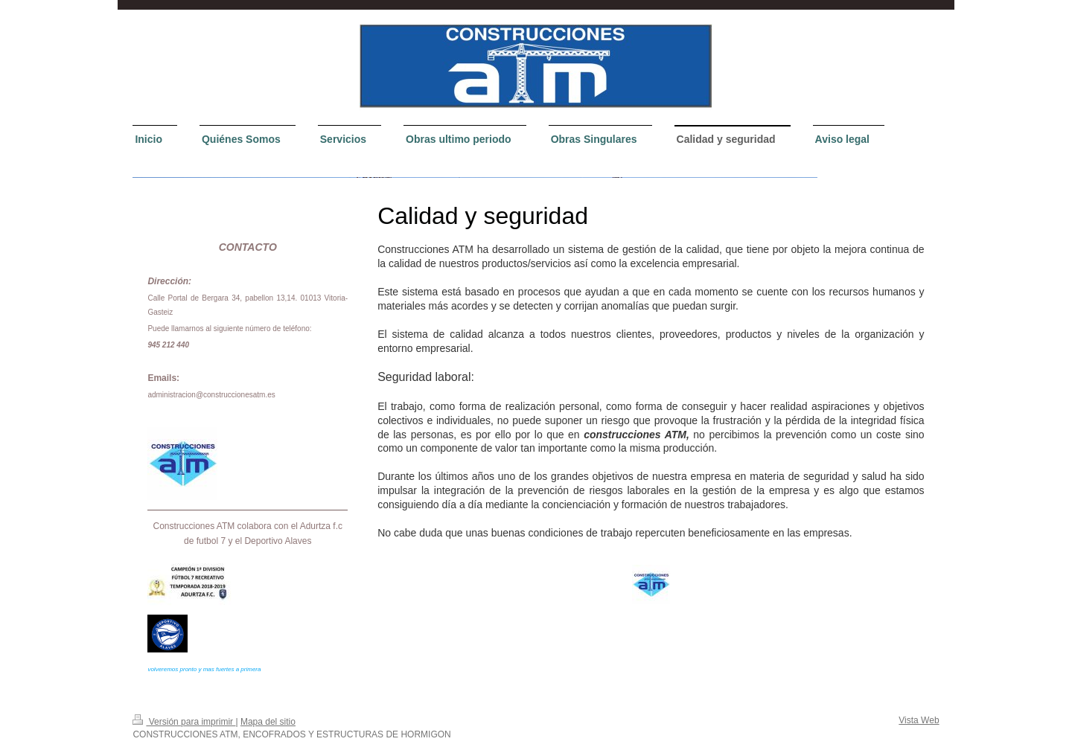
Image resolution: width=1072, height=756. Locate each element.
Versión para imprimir (184, 722)
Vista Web (919, 720)
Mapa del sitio (268, 722)
